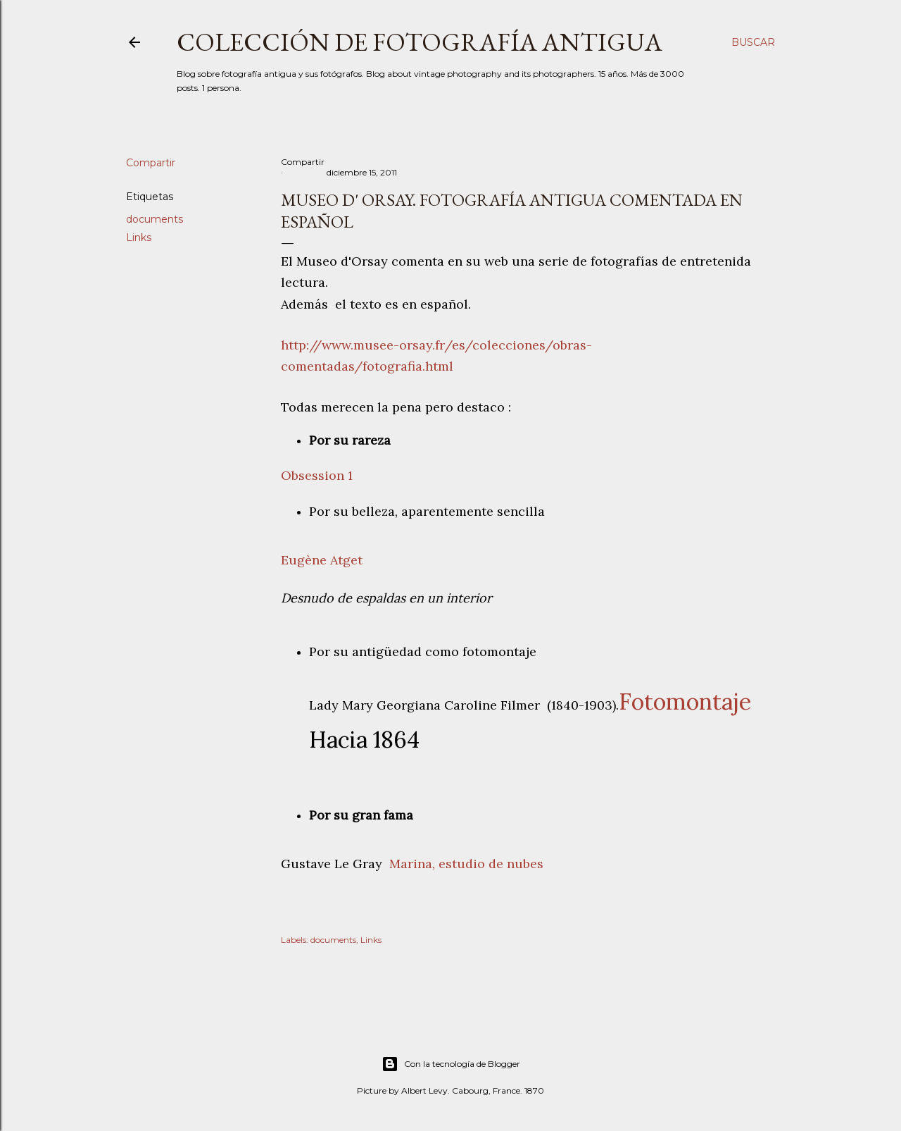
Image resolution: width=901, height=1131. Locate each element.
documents (154, 219)
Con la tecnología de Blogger (451, 1064)
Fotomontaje (685, 701)
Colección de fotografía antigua (419, 41)
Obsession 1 (317, 475)
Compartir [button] (150, 162)
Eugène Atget (322, 560)
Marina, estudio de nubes (466, 863)
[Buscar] (753, 42)
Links (138, 237)
